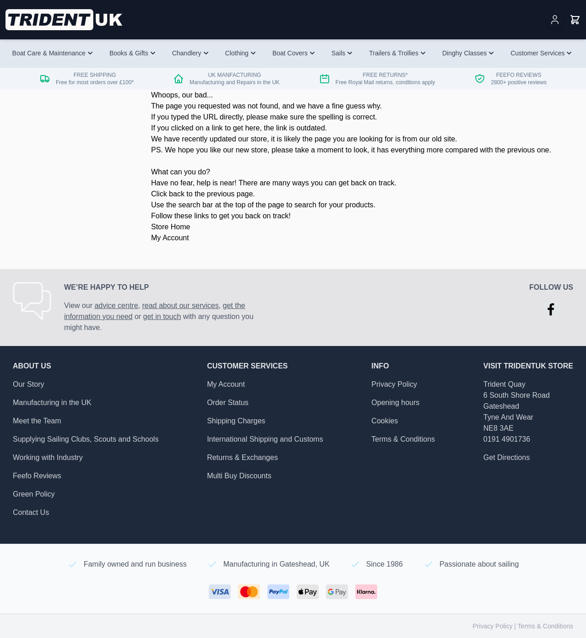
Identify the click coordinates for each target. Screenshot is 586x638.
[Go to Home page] (64, 19)
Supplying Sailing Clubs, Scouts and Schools (85, 439)
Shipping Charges (236, 421)
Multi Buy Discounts (239, 476)
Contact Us (31, 512)
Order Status (228, 402)
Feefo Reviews (37, 476)
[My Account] (555, 19)
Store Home (170, 227)
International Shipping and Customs (265, 439)
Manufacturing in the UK (52, 402)
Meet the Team (37, 421)
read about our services (180, 305)
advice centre (116, 305)
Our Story (28, 384)
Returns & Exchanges (242, 457)
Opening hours (395, 402)
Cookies (384, 421)
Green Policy (34, 494)
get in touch (162, 316)
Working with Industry (48, 457)
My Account (170, 238)
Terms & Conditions (403, 439)
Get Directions (506, 457)
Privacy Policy (394, 384)
